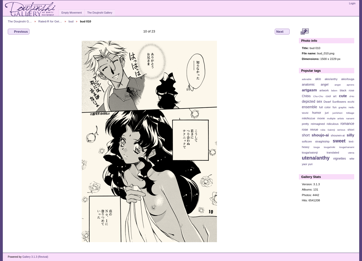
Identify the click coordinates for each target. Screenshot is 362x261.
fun (335, 107)
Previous (18, 32)
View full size (304, 31)
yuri (310, 164)
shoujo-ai (320, 135)
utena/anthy (316, 158)
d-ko (351, 96)
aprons (350, 84)
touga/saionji (310, 152)
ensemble (309, 107)
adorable (306, 79)
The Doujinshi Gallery (99, 12)
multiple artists (335, 118)
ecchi (351, 101)
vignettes (339, 158)
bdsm (334, 90)
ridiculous (332, 123)
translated (333, 152)
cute (343, 96)
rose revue (310, 129)
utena (351, 152)
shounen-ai (338, 135)
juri (327, 112)
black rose (347, 90)
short (306, 135)
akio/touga (347, 79)
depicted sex (312, 101)
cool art (331, 96)
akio (318, 79)
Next (282, 32)
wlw (351, 158)
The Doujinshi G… (20, 21)
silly (350, 135)
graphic (343, 107)
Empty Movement (71, 12)
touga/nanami (346, 147)
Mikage (350, 112)
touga (316, 147)
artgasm (309, 90)
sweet (339, 140)
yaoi (304, 164)
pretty (305, 123)
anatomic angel (315, 84)
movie (321, 118)
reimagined (318, 123)
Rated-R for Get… (50, 21)
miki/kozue (308, 118)
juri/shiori (337, 112)
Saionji (331, 129)
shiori (350, 129)
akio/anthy (331, 79)
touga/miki (329, 147)
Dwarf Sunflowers (335, 101)
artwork (324, 90)
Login (352, 3)
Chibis (306, 96)
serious (341, 129)
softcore (307, 141)
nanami (350, 118)
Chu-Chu (318, 96)
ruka (323, 129)
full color (325, 107)
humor (316, 113)
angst (338, 84)
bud (71, 21)
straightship (322, 141)
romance (347, 124)
